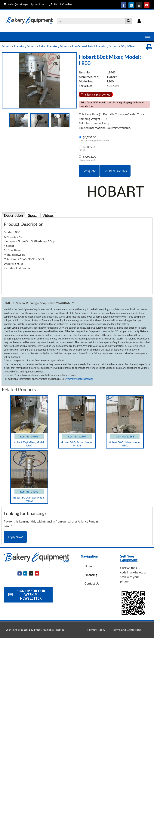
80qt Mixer (128, 46)
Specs (32, 215)
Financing (91, 574)
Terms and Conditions (127, 629)
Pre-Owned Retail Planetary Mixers (95, 46)
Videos (48, 215)
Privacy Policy (96, 629)
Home (88, 566)
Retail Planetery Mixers (54, 46)
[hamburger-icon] (148, 36)
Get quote (89, 171)
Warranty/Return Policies (79, 378)
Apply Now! (15, 537)
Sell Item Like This (115, 171)
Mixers (6, 46)
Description (13, 215)
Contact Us (92, 583)
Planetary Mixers (25, 46)
